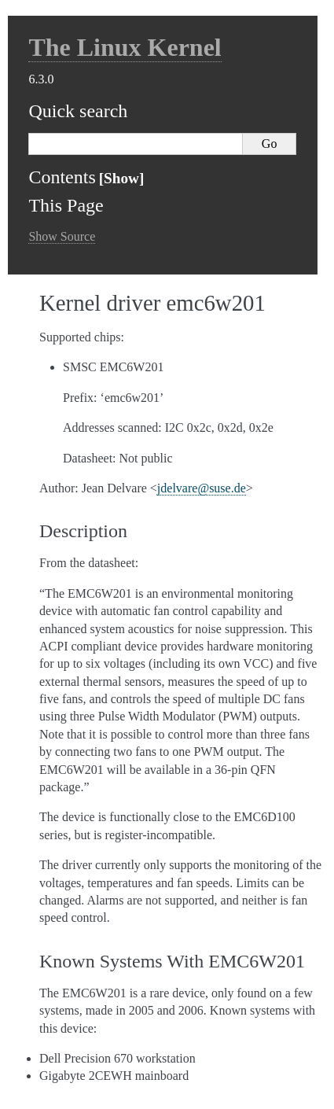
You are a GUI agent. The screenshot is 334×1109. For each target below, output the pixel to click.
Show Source (61, 236)
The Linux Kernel (124, 47)
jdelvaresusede (201, 488)
